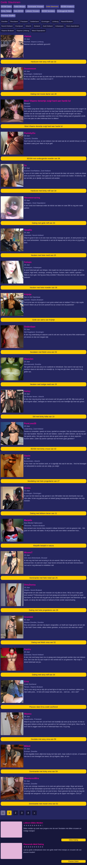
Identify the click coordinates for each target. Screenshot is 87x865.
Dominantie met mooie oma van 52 (43, 804)
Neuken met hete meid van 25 (43, 255)
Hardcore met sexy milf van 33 (43, 62)
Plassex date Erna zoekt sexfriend (43, 707)
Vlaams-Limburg (22, 31)
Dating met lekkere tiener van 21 (43, 513)
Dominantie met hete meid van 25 (43, 578)
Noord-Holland (7, 26)
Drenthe (4, 21)
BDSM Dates (6, 6)
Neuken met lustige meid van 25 (43, 384)
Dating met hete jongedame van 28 (43, 610)
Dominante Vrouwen (35, 6)
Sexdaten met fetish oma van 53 (43, 352)
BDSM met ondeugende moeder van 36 (43, 158)
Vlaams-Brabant (7, 31)
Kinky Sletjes (6, 11)
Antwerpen (59, 26)
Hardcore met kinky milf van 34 (43, 191)
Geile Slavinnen (52, 6)
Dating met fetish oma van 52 (43, 642)
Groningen (45, 21)
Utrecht (28, 26)
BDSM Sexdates (48, 11)
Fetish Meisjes (19, 6)
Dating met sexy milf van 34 (43, 675)
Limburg (55, 21)
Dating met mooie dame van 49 (43, 94)
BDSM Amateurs (67, 6)
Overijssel (19, 26)
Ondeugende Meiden (65, 11)
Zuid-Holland (48, 26)
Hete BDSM (18, 11)
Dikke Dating (73, 840)
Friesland (24, 21)
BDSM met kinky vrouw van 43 (43, 449)
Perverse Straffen (8, 16)
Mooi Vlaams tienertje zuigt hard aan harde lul (43, 126)
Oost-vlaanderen (72, 26)
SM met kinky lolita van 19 (43, 416)
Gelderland (34, 21)
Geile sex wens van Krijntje (43, 320)
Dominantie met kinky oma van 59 (43, 771)
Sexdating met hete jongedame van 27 (44, 481)
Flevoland (14, 21)
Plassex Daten (73, 861)
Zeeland (37, 26)
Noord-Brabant (66, 21)
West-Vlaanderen (38, 31)
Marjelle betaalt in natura (43, 546)
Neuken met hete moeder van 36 (43, 287)
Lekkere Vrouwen (32, 11)
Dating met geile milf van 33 (43, 223)
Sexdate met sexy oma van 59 (43, 739)
